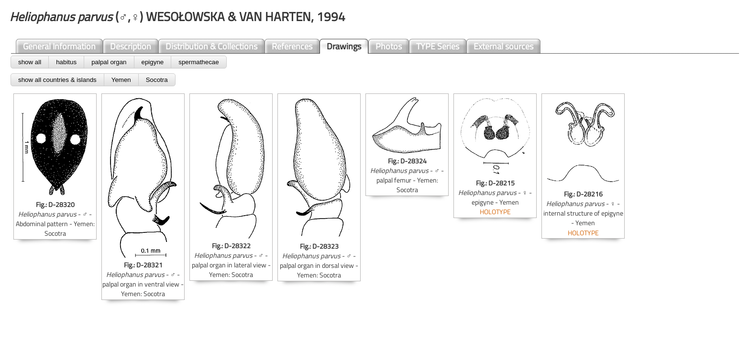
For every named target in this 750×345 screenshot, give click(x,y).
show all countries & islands (57, 79)
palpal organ (108, 62)
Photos (388, 46)
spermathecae (198, 62)
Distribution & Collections (211, 46)
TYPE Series (437, 46)
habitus (66, 62)
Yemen (121, 79)
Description (130, 46)
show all (29, 62)
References (292, 46)
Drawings (344, 46)
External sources (503, 46)
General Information (59, 46)
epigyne (153, 62)
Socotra (157, 79)
